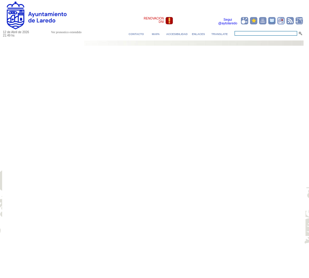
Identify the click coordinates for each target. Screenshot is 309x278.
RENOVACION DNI (154, 20)
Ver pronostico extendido (66, 32)
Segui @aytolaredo (227, 21)
